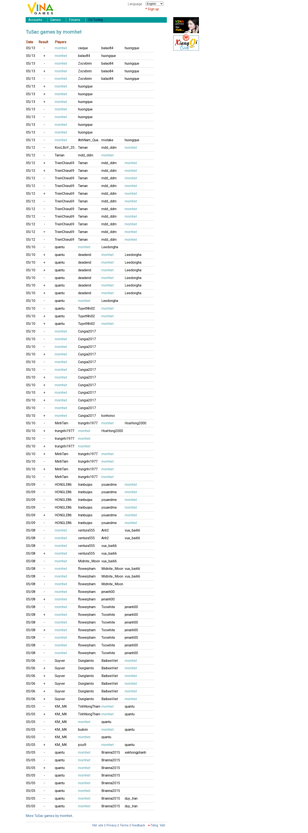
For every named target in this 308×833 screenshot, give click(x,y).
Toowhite (108, 607)
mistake (107, 140)
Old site (97, 825)
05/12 (30, 148)
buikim (83, 730)
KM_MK (61, 706)
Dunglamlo (86, 661)
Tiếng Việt (157, 825)
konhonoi (108, 416)
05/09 (30, 485)
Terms (124, 825)
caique (83, 48)
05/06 (30, 661)
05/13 (30, 48)
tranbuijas (85, 485)
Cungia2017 (87, 331)
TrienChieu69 (64, 163)
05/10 (30, 247)
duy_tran (131, 798)
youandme (109, 485)
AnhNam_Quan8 (89, 140)
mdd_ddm (109, 148)
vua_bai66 (132, 530)
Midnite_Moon (89, 561)
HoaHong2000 (135, 423)
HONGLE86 (63, 485)
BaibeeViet (109, 661)
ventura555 (86, 530)
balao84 (107, 48)
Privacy (112, 825)
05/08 (30, 530)
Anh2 (105, 530)
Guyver (60, 661)
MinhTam (61, 423)
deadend (84, 255)
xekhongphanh (135, 752)
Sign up (153, 9)
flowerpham (87, 569)
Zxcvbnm (85, 63)
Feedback (138, 825)
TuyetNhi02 (86, 308)
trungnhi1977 (88, 423)
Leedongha (109, 247)
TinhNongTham (89, 706)
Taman (83, 148)
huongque (132, 48)
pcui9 (82, 745)
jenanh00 (108, 592)
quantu (60, 247)
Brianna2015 (110, 752)
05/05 (30, 706)
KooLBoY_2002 (66, 148)
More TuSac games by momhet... (50, 816)
